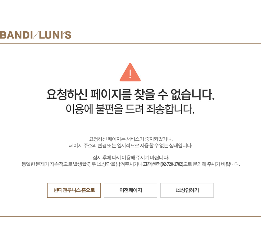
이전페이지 (130, 190)
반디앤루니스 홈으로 (73, 190)
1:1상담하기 (187, 190)
